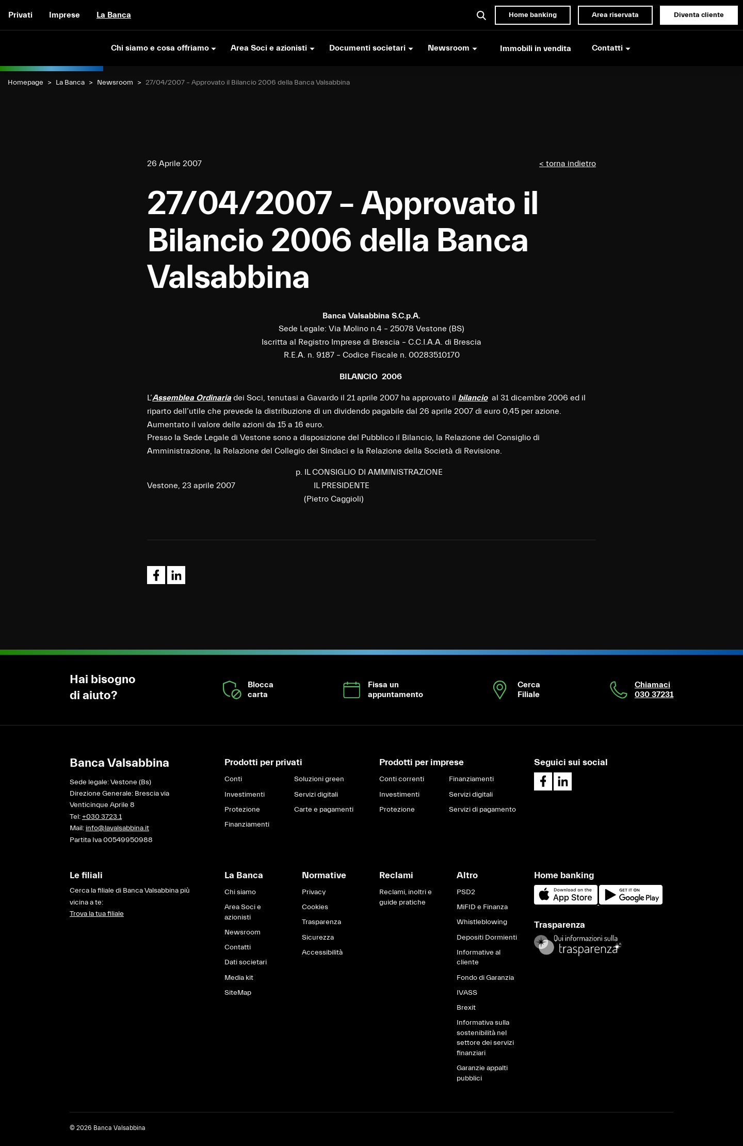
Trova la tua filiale (97, 914)
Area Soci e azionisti (242, 912)
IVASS (467, 993)
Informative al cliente (478, 957)
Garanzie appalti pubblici (482, 1073)
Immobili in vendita (535, 48)
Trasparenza (321, 922)
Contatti (237, 947)
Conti (233, 779)
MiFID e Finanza (482, 907)
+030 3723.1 (102, 817)
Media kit (238, 978)
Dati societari (245, 962)
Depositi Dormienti (487, 937)
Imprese (64, 15)
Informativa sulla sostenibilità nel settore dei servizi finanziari (485, 1038)
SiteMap (237, 993)
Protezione (242, 809)
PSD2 (466, 892)
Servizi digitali (316, 794)
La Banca (113, 15)
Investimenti (244, 794)
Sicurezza (318, 937)
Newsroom (115, 82)
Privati (20, 15)
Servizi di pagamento (482, 809)
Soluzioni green (319, 779)
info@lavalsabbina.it (117, 828)
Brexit (466, 1008)
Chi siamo (240, 892)
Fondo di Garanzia (485, 978)
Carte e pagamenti (323, 809)
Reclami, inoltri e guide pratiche (405, 897)
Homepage (25, 82)
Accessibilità (322, 952)
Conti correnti (401, 779)
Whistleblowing (482, 922)
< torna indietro (567, 163)
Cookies (315, 907)
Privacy (314, 892)
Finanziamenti (246, 824)
